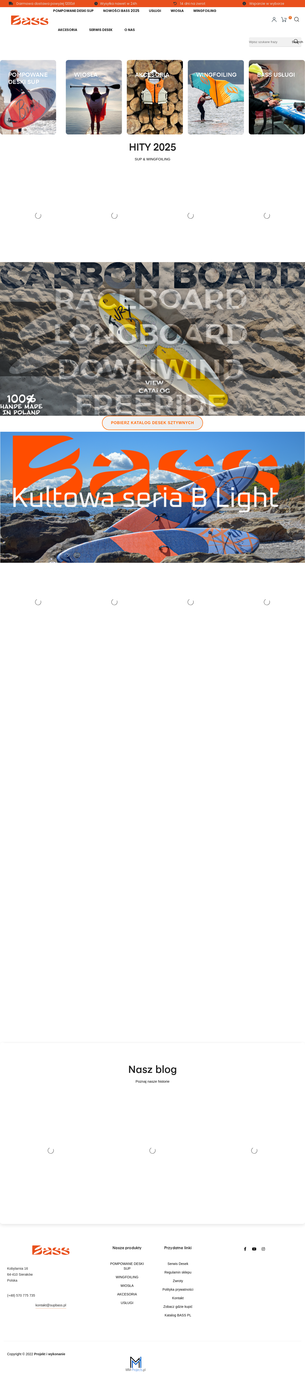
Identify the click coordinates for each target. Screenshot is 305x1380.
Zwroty (178, 1281)
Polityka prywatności (178, 1289)
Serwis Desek (178, 1264)
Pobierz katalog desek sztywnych (152, 423)
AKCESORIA (127, 1294)
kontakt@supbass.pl (51, 1305)
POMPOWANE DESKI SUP (127, 1266)
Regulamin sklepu (178, 1272)
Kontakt (177, 1298)
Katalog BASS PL (178, 1315)
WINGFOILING (127, 1277)
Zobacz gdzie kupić (177, 1307)
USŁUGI (127, 1303)
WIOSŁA (127, 1286)
